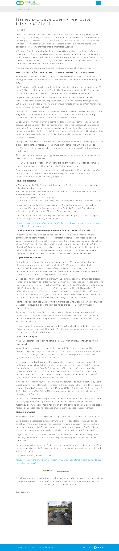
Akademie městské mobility (43, 547)
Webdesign (93, 547)
